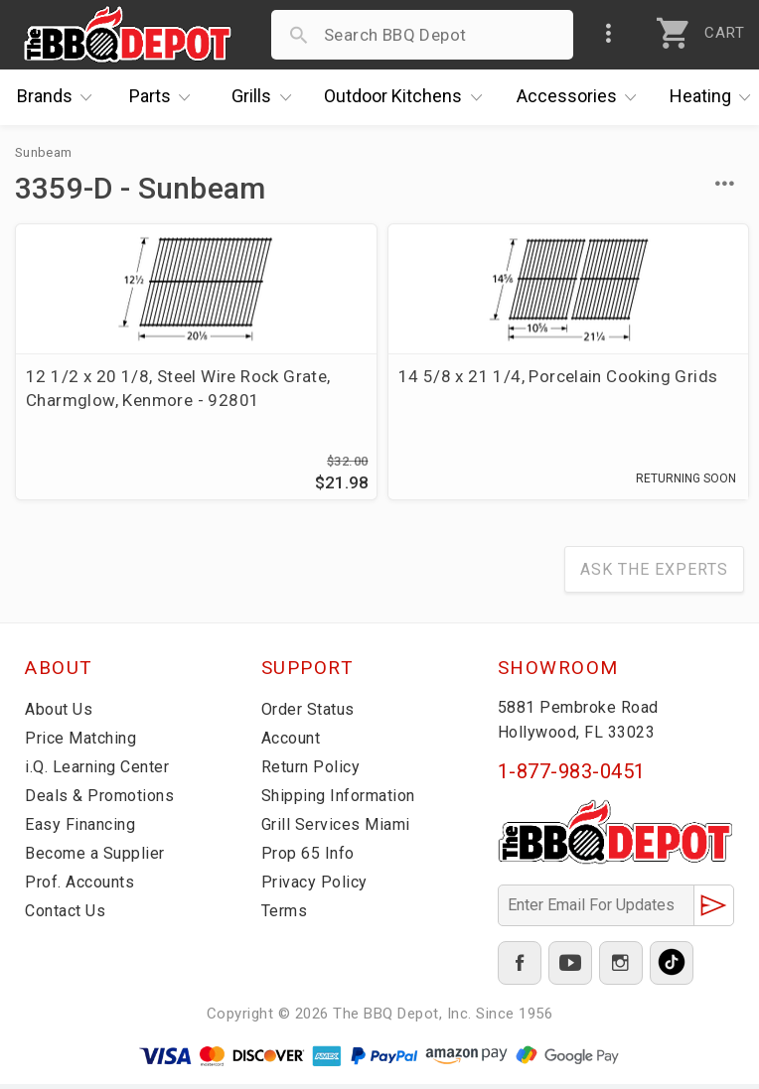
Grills (266, 97)
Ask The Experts (654, 574)
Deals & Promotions (104, 800)
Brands (59, 97)
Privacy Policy (316, 886)
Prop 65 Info (311, 858)
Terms (286, 915)
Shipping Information (344, 800)
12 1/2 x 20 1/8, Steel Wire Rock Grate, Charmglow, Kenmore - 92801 (131, 400)
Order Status (312, 714)
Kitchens (408, 97)
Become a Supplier (98, 858)
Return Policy (313, 771)
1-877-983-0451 (572, 776)
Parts (165, 97)
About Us (61, 714)
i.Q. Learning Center (103, 771)
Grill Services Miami (339, 829)
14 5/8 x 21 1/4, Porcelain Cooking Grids (376, 388)
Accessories (582, 97)
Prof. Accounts (84, 886)
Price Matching (84, 742)
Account (294, 742)
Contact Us (69, 915)
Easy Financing (83, 829)
